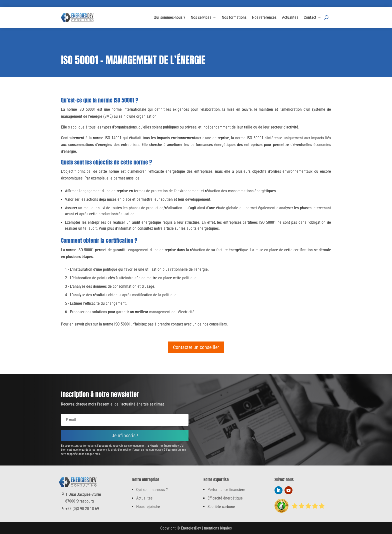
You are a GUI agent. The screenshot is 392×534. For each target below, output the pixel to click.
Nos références (264, 17)
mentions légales (218, 528)
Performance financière (226, 489)
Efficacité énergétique (225, 498)
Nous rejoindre (148, 506)
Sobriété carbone (221, 506)
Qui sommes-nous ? (169, 17)
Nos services (201, 17)
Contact (310, 17)
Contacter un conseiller (196, 347)
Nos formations (234, 17)
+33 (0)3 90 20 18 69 (268, 4)
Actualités (290, 17)
